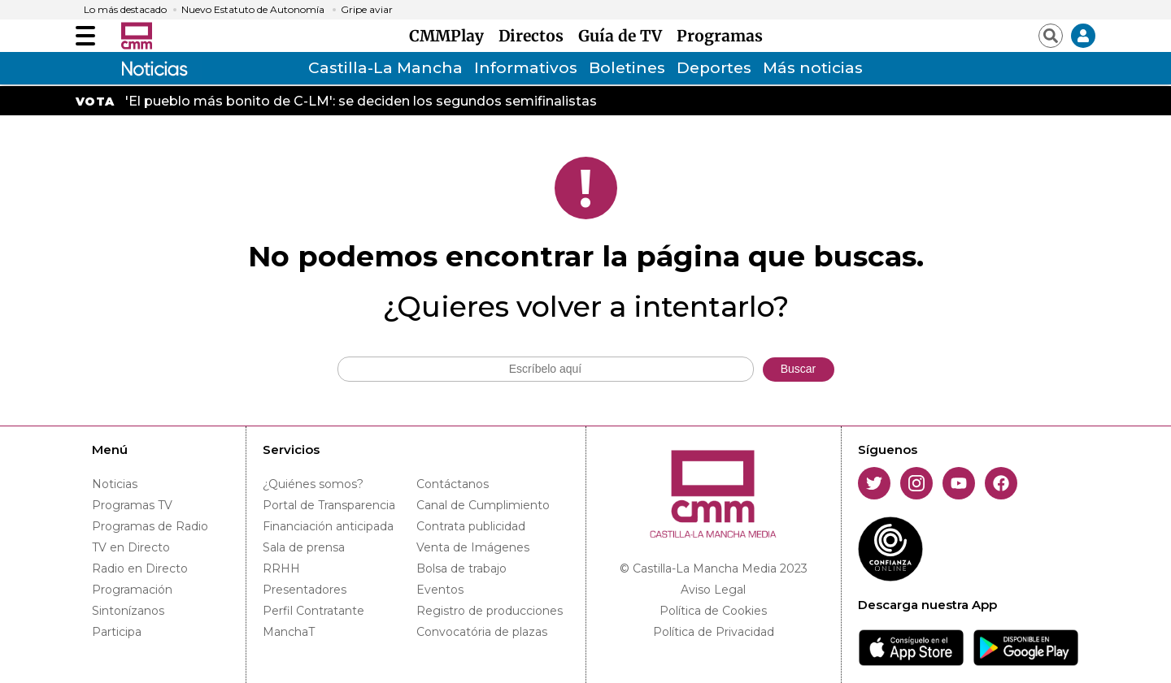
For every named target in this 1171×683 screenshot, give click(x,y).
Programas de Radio (150, 526)
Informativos (525, 67)
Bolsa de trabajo (461, 568)
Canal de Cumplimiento (483, 505)
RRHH (281, 568)
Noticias (114, 484)
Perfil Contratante (313, 610)
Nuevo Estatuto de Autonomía (252, 9)
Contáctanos (452, 484)
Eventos (440, 589)
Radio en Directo (140, 568)
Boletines (627, 67)
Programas (720, 35)
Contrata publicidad (470, 526)
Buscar (798, 368)
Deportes (714, 67)
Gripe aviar (367, 9)
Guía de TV (624, 35)
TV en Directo (131, 547)
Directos (535, 35)
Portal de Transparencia (329, 505)
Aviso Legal (713, 589)
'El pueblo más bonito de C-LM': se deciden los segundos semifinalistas (361, 101)
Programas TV (132, 505)
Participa (116, 632)
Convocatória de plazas (481, 632)
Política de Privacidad (713, 632)
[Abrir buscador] (1050, 36)
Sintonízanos (128, 610)
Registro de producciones (489, 610)
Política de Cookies (713, 610)
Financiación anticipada (328, 526)
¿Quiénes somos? (313, 484)
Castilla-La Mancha (385, 67)
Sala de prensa (304, 547)
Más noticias (813, 67)
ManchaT (289, 632)
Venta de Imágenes (472, 547)
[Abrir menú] (85, 35)
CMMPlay (450, 35)
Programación (132, 589)
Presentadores (304, 589)
